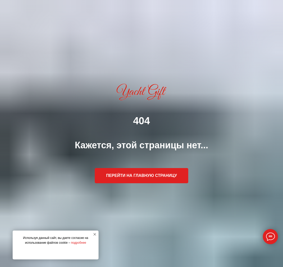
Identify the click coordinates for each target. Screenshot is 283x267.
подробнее (78, 242)
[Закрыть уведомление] (94, 234)
